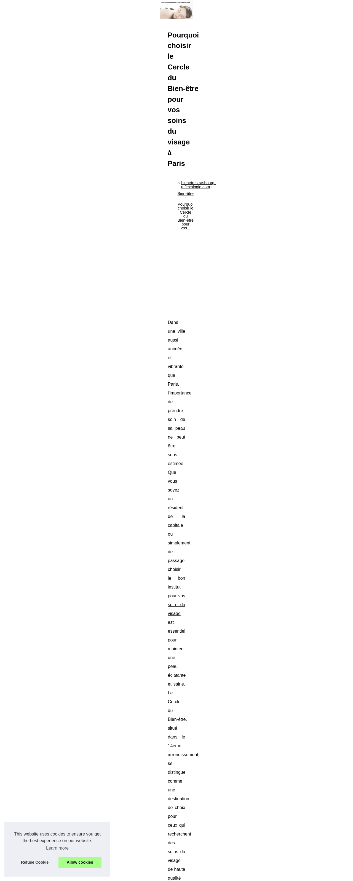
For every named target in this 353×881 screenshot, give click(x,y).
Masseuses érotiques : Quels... (45, 739)
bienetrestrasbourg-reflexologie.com (141, 250)
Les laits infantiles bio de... (41, 559)
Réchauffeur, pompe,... (38, 438)
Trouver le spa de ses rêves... (44, 655)
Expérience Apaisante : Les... (43, 726)
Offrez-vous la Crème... (38, 613)
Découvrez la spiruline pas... (43, 408)
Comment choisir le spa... (40, 685)
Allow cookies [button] (80, 862)
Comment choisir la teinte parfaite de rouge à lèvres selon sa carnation (202, 839)
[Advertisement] (218, 295)
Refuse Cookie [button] (35, 862)
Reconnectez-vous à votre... (42, 763)
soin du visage (299, 353)
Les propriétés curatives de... (43, 492)
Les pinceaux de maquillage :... (45, 529)
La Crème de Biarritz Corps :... (44, 588)
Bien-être (186, 250)
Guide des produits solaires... (43, 600)
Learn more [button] (57, 848)
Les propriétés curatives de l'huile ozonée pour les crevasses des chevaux (154, 788)
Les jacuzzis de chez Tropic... (44, 697)
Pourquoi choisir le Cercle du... (45, 480)
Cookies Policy (118, 875)
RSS (134, 875)
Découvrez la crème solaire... (43, 625)
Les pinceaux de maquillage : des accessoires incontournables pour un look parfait (212, 857)
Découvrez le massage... (39, 751)
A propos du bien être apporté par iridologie (178, 848)
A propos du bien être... (38, 516)
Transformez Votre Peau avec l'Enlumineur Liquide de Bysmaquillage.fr (303, 788)
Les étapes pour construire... (43, 793)
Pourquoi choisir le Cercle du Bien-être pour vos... (243, 250)
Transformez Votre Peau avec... (46, 468)
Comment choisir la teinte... (42, 504)
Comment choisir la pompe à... (45, 805)
